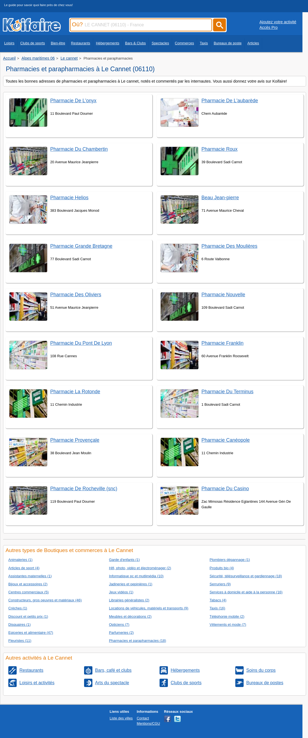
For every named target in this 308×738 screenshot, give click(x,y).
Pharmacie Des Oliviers (75, 294)
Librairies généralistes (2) (129, 600)
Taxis (204, 43)
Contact (143, 718)
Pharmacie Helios (69, 197)
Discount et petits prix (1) (28, 616)
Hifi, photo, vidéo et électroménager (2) (140, 568)
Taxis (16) (217, 608)
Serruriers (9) (220, 584)
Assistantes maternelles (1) (30, 576)
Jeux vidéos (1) (121, 592)
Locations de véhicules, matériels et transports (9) (148, 608)
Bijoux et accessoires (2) (27, 584)
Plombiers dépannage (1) (229, 560)
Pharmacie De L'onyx (73, 100)
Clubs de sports (32, 43)
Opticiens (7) (119, 624)
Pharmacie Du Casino (225, 488)
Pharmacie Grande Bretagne (81, 246)
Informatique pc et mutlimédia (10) (136, 576)
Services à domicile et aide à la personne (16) (245, 592)
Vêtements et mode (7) (227, 624)
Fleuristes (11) (19, 641)
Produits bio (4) (221, 568)
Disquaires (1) (19, 624)
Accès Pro (268, 27)
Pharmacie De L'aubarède (229, 100)
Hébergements (107, 43)
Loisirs (9, 43)
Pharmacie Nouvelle (223, 294)
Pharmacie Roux (219, 149)
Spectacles (160, 43)
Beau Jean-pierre (220, 197)
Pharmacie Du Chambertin (79, 149)
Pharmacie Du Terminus (227, 391)
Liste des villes (121, 718)
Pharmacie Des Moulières (229, 246)
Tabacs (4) (217, 600)
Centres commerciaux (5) (28, 592)
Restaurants (80, 43)
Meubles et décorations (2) (130, 616)
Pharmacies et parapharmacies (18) (137, 641)
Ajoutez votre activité (277, 22)
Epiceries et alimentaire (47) (30, 632)
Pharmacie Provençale (74, 440)
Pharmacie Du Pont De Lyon (81, 343)
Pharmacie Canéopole (225, 440)
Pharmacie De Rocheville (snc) (83, 488)
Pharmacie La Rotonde (75, 391)
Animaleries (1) (20, 560)
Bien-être (58, 43)
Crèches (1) (17, 608)
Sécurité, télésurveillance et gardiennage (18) (245, 576)
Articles (253, 43)
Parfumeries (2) (121, 632)
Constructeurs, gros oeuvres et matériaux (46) (45, 600)
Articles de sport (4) (23, 568)
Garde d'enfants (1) (124, 560)
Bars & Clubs (135, 43)
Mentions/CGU (148, 723)
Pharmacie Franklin (222, 343)
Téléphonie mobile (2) (226, 616)
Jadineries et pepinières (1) (130, 584)
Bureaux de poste (227, 43)
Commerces (184, 43)
